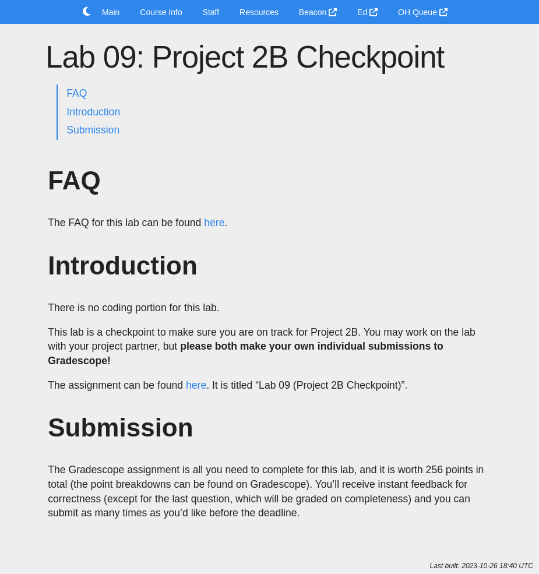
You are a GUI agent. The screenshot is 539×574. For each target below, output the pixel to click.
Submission (92, 130)
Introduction (93, 112)
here (214, 222)
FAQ (76, 93)
